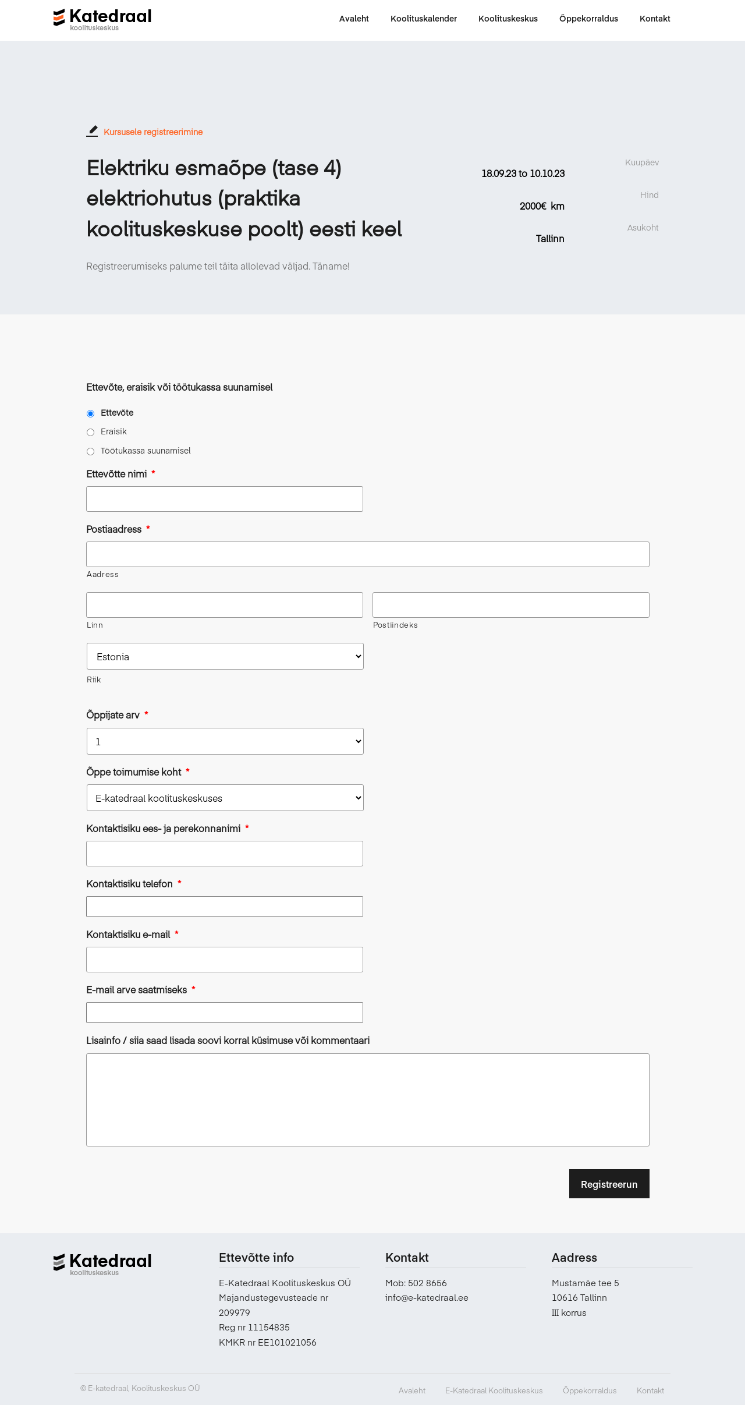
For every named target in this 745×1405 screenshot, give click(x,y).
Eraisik (114, 431)
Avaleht (412, 1390)
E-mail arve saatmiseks (140, 989)
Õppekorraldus (590, 1390)
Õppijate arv (117, 715)
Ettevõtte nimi (120, 474)
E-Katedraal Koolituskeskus (494, 1390)
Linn (95, 625)
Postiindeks (395, 625)
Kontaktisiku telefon (133, 883)
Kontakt (650, 1390)
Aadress (103, 574)
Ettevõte (117, 412)
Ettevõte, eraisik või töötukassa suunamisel (179, 387)
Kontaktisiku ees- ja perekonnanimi (167, 828)
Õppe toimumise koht (137, 772)
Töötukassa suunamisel (146, 450)
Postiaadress (118, 529)
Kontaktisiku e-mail (132, 934)
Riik (94, 679)
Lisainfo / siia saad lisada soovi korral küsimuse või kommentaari (228, 1040)
